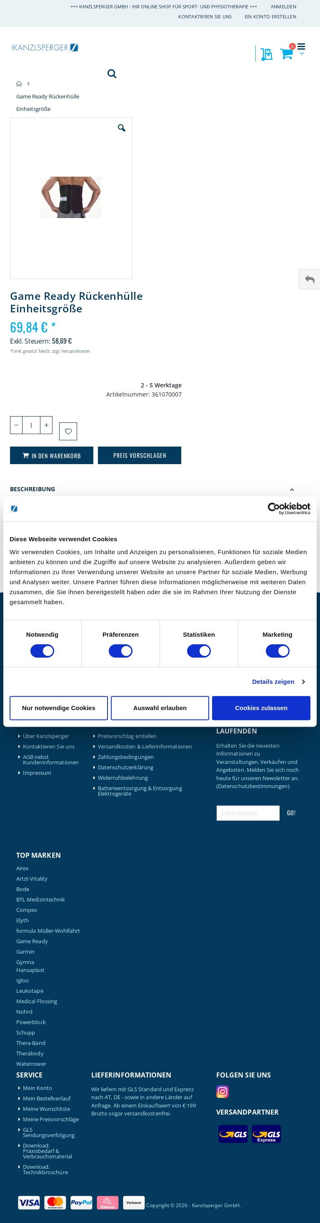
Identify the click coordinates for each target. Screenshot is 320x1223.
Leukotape (29, 991)
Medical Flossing (36, 1001)
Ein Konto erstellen (270, 16)
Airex (22, 868)
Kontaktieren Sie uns (205, 16)
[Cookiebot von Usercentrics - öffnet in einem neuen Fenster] (274, 508)
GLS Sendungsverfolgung (49, 1132)
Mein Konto (37, 1088)
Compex (26, 910)
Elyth (22, 920)
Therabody (30, 1053)
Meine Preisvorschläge (51, 1119)
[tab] (160, 490)
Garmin (25, 951)
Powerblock (31, 1022)
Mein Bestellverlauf (46, 1098)
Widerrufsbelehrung (123, 778)
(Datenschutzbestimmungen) (253, 786)
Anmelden (283, 6)
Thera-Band (30, 1043)
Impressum (37, 773)
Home (19, 84)
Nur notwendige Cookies (58, 707)
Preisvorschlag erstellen (127, 736)
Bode (22, 889)
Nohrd (24, 1012)
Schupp (25, 1032)
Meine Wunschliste (46, 1109)
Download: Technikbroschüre (45, 1169)
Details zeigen (273, 681)
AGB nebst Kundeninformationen (51, 759)
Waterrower (31, 1064)
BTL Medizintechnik (40, 899)
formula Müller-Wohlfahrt (48, 931)
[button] (121, 134)
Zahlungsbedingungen (126, 757)
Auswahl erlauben (160, 707)
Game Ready (32, 941)
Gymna (25, 962)
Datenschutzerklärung (125, 767)
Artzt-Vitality (32, 878)
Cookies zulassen (261, 707)
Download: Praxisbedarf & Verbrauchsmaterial (47, 1151)
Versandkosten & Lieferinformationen (145, 746)
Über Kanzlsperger (46, 736)
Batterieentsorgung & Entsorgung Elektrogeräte (140, 791)
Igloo (22, 980)
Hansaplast (30, 970)
